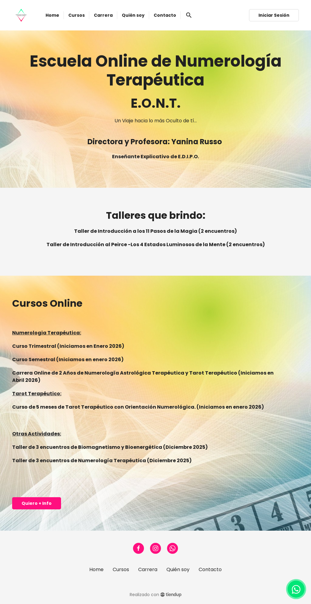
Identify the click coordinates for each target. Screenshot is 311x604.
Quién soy (178, 569)
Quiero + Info (37, 503)
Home (96, 569)
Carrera (147, 569)
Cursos (121, 569)
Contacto (210, 569)
